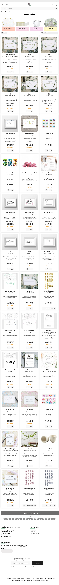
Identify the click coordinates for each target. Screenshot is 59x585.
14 (40, 519)
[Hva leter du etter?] (29, 8)
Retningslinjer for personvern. (40, 567)
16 (46, 519)
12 (35, 519)
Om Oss (33, 531)
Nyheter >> (15, 1)
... (51, 519)
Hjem (2, 11)
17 (48, 519)
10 (29, 519)
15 (43, 519)
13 (37, 519)
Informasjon (55, 1)
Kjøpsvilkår (34, 530)
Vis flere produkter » (30, 513)
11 (32, 519)
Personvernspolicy (35, 533)
